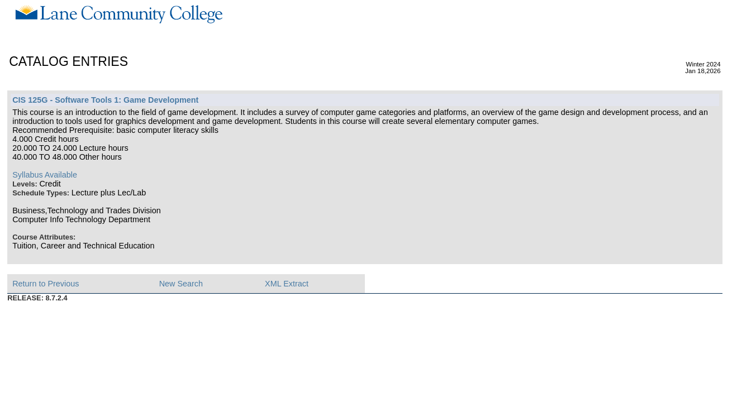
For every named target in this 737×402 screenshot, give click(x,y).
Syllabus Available (44, 174)
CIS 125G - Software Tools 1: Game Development (105, 99)
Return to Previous (45, 283)
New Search (181, 283)
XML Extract (286, 283)
